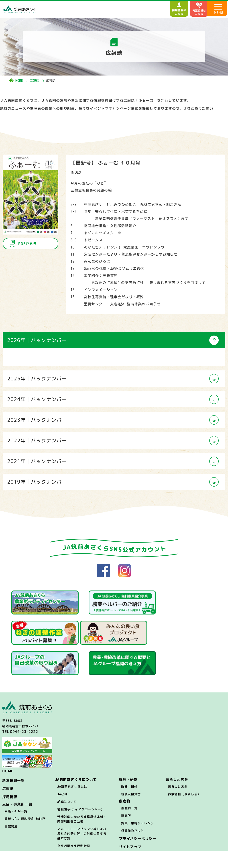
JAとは (62, 760)
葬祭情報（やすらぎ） (184, 760)
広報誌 (34, 80)
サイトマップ (130, 813)
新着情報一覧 (13, 746)
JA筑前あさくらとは (72, 753)
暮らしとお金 (177, 753)
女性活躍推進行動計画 (73, 812)
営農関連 (11, 792)
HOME (19, 80)
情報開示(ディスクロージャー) (79, 775)
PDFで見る (27, 243)
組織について (67, 768)
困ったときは (67, 819)
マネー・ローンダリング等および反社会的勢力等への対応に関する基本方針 (81, 800)
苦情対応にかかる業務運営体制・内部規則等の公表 (81, 785)
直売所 (126, 782)
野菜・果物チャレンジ (137, 789)
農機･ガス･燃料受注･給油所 (25, 785)
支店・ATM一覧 (15, 777)
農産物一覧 (129, 774)
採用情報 (9, 763)
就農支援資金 (131, 760)
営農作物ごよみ (132, 797)
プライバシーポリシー (137, 804)
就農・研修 (129, 753)
